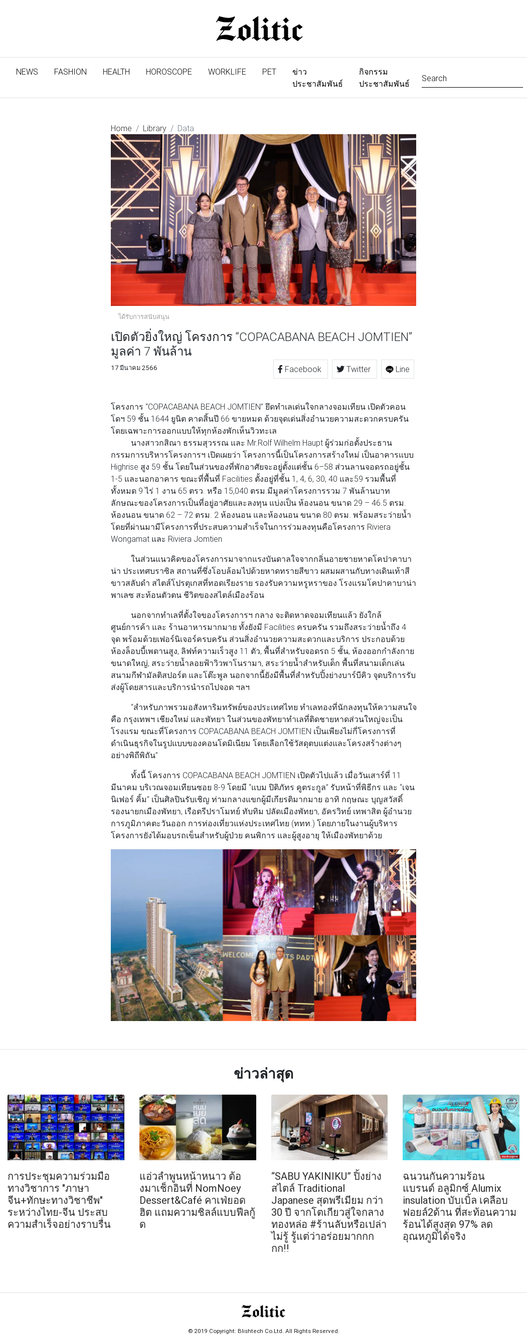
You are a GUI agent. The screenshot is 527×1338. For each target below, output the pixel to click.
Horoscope (169, 72)
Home (121, 128)
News (31, 71)
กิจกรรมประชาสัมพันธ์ (384, 78)
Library (154, 128)
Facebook (300, 369)
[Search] (472, 77)
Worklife (227, 72)
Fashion (70, 72)
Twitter (354, 369)
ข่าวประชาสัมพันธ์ (317, 78)
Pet (269, 72)
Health (116, 72)
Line (398, 369)
